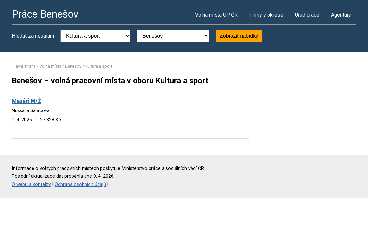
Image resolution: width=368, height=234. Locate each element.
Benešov (73, 66)
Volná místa (50, 66)
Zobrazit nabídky (239, 36)
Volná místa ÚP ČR (216, 15)
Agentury (341, 15)
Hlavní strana (24, 66)
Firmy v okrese (266, 15)
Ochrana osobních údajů (80, 184)
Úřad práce (307, 15)
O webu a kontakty (31, 184)
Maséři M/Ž (26, 101)
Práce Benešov (45, 14)
